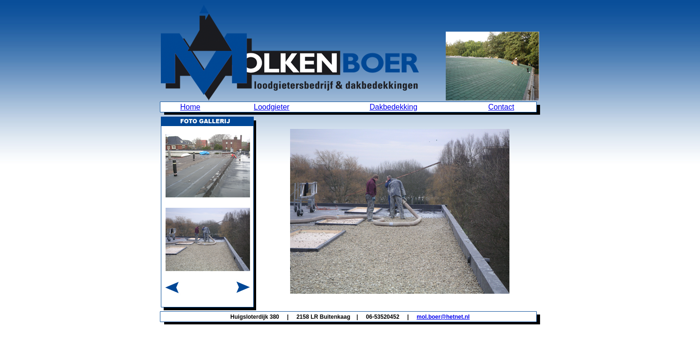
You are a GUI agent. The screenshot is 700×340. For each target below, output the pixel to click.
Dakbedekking (393, 107)
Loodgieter (272, 107)
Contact (501, 107)
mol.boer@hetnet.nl (443, 317)
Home (190, 107)
